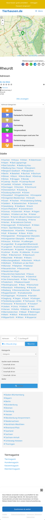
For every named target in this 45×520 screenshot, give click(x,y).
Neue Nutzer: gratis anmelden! (17, 3)
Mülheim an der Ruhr (23, 263)
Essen (4, 200)
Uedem (5, 306)
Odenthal (31, 276)
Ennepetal (36, 195)
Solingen (35, 298)
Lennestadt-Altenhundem (26, 246)
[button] (41, 490)
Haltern (5, 214)
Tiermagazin (10, 459)
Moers (28, 257)
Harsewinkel (7, 219)
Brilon (4, 179)
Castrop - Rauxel (9, 181)
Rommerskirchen (21, 290)
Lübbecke (25, 252)
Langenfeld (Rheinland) (26, 244)
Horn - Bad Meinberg (11, 227)
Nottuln (5, 276)
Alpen (4, 162)
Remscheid (32, 284)
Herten (5, 222)
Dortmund (30, 187)
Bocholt (25, 173)
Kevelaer (12, 233)
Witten (19, 317)
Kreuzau (6, 241)
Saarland (8, 431)
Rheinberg (19, 287)
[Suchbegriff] (27, 338)
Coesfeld (6, 184)
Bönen (5, 176)
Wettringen (34, 312)
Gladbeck (20, 206)
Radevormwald (22, 282)
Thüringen (9, 444)
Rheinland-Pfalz (11, 427)
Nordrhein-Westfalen (14, 424)
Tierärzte (5, 88)
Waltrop (25, 309)
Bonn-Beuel (25, 176)
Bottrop (37, 176)
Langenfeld (7, 244)
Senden (32, 295)
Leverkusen (7, 249)
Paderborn (7, 282)
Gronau (5, 211)
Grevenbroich (26, 208)
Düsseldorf (7, 195)
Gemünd (33, 203)
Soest (25, 298)
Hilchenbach (23, 225)
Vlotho (15, 309)
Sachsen (8, 434)
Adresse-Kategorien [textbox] (8, 105)
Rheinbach (7, 287)
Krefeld (30, 238)
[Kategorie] (19, 354)
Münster (6, 265)
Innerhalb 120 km (10, 375)
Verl (31, 306)
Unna (14, 306)
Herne (32, 219)
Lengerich (6, 246)
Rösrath (35, 290)
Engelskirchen (22, 195)
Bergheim (30, 168)
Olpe (24, 279)
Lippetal (19, 249)
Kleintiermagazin (12, 469)
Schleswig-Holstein (13, 440)
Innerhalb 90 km (9, 372)
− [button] (2, 23)
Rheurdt (31, 287)
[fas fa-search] (31, 344)
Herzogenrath (8, 225)
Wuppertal (30, 317)
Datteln (17, 184)
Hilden (35, 225)
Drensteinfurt (8, 189)
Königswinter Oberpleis (28, 236)
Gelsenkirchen (19, 203)
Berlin (4, 173)
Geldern (5, 203)
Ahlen (23, 160)
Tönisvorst (6, 303)
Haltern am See (19, 214)
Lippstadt (31, 249)
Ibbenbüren (7, 230)
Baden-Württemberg (14, 394)
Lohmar (5, 252)
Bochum (36, 173)
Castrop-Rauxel (27, 181)
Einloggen (33, 3)
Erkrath (30, 198)
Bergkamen (28, 170)
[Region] (12, 344)
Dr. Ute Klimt (5, 82)
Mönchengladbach (10, 260)
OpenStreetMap (33, 55)
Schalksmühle (25, 293)
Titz (39, 301)
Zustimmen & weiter (22, 509)
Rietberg (6, 290)
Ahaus (15, 160)
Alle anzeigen (22, 98)
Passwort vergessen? (23, 6)
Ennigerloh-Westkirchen (13, 198)
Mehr (4, 379)
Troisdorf (33, 303)
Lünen (35, 252)
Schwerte (22, 295)
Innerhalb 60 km (9, 368)
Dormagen (7, 187)
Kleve (22, 233)
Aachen (5, 160)
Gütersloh (17, 211)
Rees (22, 284)
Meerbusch (29, 255)
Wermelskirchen (9, 312)
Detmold (27, 184)
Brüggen (15, 179)
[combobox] (22, 105)
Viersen (5, 309)
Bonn (14, 176)
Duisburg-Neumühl (11, 192)
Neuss (30, 274)
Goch (30, 206)
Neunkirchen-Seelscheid (13, 274)
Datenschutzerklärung (18, 514)
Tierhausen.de (12, 11)
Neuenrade (23, 268)
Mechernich (15, 255)
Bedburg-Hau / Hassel (12, 168)
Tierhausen (29, 301)
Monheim (27, 260)
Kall (3, 233)
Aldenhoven (35, 160)
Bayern (8, 398)
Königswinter (8, 236)
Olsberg (33, 279)
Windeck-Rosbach (28, 314)
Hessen (8, 414)
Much (37, 260)
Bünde (25, 179)
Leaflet (19, 55)
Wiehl (4, 314)
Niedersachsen (11, 421)
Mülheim (6, 263)
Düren (25, 192)
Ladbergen (27, 241)
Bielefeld (15, 173)
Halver (32, 214)
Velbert (24, 306)
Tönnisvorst (20, 303)
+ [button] (2, 20)
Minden (18, 257)
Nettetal (28, 265)
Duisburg (22, 189)
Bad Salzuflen (8, 165)
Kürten (16, 241)
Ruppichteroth (8, 293)
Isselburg (31, 230)
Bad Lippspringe (18, 162)
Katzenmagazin (12, 465)
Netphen (17, 265)
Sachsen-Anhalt (11, 437)
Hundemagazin (12, 462)
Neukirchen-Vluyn (10, 271)
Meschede (6, 257)
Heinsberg (21, 219)
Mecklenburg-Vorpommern (17, 417)
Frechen (14, 200)
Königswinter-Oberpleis (13, 238)
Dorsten (19, 187)
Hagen (35, 211)
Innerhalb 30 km (9, 365)
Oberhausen (18, 276)
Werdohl (35, 309)
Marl (4, 255)
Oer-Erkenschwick (10, 279)
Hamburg (9, 411)
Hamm (5, 217)
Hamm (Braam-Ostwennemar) (25, 217)
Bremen (8, 408)
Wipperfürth (7, 317)
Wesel (22, 312)
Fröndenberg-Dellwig (31, 200)
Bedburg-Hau (24, 165)
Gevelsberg (7, 206)
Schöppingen (8, 295)
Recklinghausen (9, 284)
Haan (27, 211)
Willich (13, 314)
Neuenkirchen (8, 268)
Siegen (17, 298)
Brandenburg (10, 404)
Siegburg (6, 298)
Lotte (15, 252)
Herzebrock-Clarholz (21, 222)
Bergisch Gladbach (10, 170)
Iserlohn (20, 230)
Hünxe (27, 227)
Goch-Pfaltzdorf (9, 208)
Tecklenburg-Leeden (11, 301)
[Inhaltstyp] (8, 338)
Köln (30, 233)
